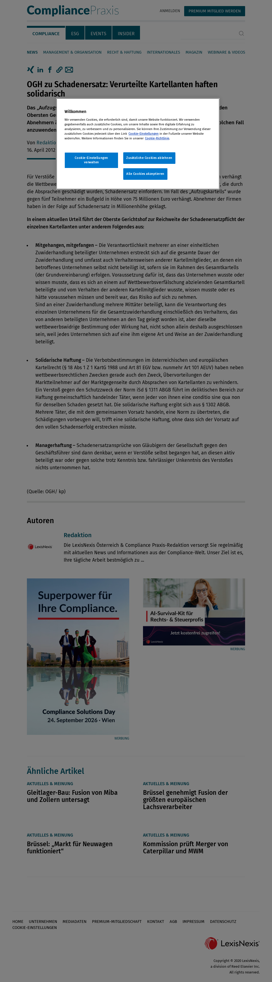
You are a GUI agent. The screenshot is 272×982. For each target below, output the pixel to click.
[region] (138, 143)
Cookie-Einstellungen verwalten (91, 160)
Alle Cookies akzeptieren (145, 174)
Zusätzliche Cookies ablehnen (149, 158)
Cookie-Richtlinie (157, 138)
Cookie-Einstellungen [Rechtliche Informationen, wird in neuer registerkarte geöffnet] (143, 134)
